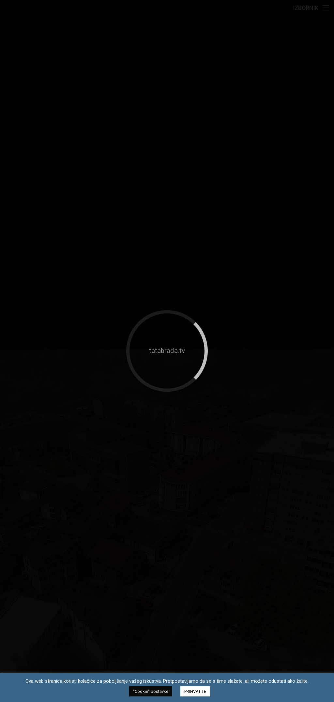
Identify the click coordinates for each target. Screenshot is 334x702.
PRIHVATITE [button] (195, 691)
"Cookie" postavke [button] (150, 691)
